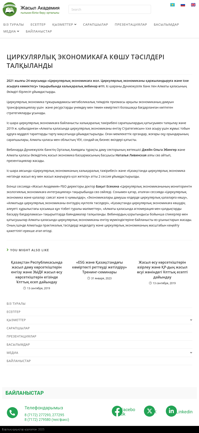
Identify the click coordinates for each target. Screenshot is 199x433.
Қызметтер (64, 24)
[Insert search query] (110, 9)
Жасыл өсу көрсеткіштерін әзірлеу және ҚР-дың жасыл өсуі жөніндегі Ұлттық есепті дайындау (162, 270)
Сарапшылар (95, 24)
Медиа (11, 31)
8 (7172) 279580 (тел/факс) (47, 420)
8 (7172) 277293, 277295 (44, 415)
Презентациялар (131, 24)
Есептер (38, 24)
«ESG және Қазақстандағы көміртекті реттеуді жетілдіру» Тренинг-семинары (99, 267)
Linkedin (184, 411)
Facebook (128, 412)
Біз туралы (13, 24)
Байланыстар (39, 31)
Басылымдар (166, 24)
